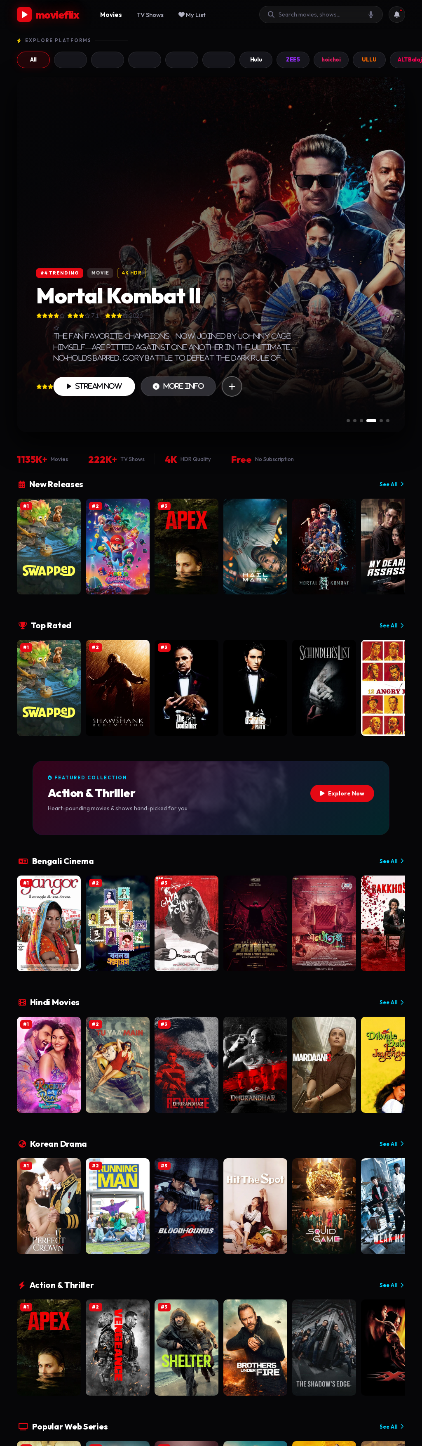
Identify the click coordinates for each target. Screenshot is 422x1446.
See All (391, 484)
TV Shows (150, 15)
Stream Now (94, 386)
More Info (178, 386)
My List (192, 15)
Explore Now (342, 793)
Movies (111, 15)
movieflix (48, 14)
